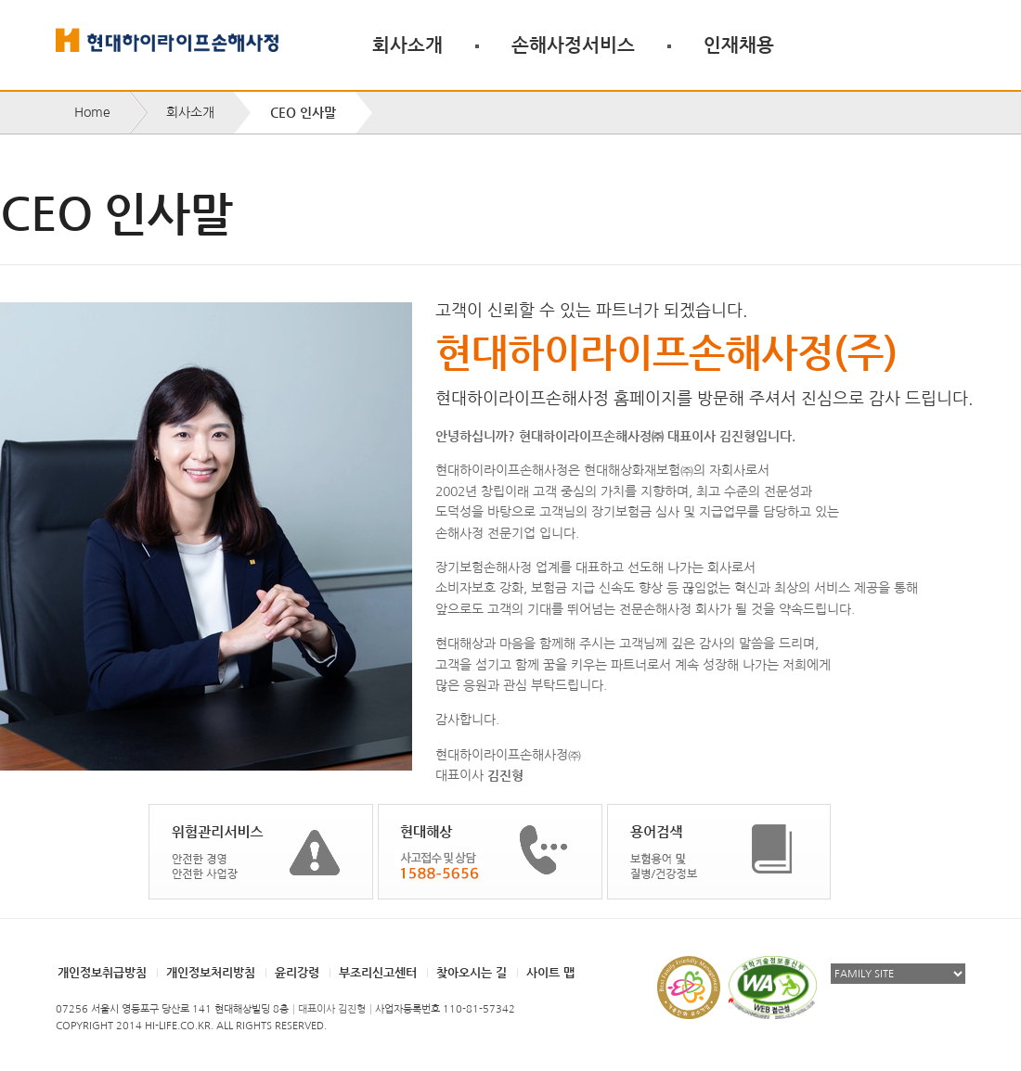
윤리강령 (297, 972)
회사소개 (407, 44)
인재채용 (739, 44)
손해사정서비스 (573, 44)
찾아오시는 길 (471, 972)
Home (92, 112)
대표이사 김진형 (332, 1009)
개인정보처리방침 (210, 972)
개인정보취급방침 (102, 972)
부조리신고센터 (378, 972)
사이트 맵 (550, 972)
